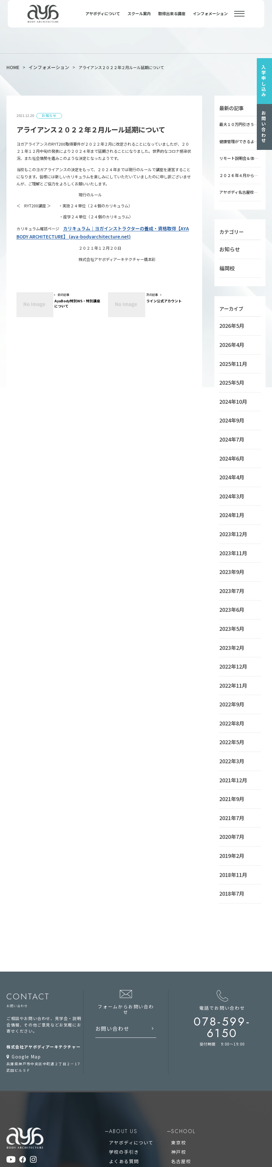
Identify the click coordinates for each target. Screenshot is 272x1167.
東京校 (171, 981)
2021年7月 (228, 680)
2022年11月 (230, 579)
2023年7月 (228, 506)
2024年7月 (228, 390)
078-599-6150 (230, 863)
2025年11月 (230, 332)
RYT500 (119, 1064)
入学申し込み (266, 79)
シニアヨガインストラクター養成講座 (199, 1080)
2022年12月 (230, 564)
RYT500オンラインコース (188, 1019)
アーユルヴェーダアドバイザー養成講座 (201, 1072)
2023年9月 (228, 492)
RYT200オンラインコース (188, 1027)
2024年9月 (228, 375)
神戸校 (171, 988)
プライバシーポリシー (26, 1029)
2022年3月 (228, 637)
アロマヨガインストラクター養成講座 (199, 1095)
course (174, 1047)
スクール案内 (139, 19)
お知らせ (227, 234)
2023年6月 (228, 521)
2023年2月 (228, 550)
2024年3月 (228, 433)
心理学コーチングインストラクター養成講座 (205, 1118)
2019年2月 (228, 710)
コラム (118, 1019)
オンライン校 (177, 1011)
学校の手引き (124, 988)
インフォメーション (210, 19)
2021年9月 (228, 666)
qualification (130, 1047)
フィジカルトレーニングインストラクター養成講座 (211, 1087)
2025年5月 (228, 346)
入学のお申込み (126, 1004)
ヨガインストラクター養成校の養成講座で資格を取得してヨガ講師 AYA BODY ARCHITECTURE (123, 1151)
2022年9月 (228, 593)
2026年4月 (228, 317)
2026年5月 (228, 303)
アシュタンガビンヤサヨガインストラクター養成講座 (213, 1102)
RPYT (117, 1102)
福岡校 (225, 249)
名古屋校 (173, 996)
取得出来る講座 (171, 19)
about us (123, 971)
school (174, 971)
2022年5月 (228, 622)
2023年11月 (230, 477)
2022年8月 (228, 608)
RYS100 (119, 1080)
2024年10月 (230, 361)
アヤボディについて (102, 19)
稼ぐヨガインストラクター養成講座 (197, 1057)
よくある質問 (124, 996)
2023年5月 (228, 535)
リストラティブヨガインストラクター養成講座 (207, 1110)
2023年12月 (230, 462)
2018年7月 (228, 739)
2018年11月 (230, 724)
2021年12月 (230, 651)
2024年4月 (228, 419)
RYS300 (119, 1087)
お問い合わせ (266, 124)
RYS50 (118, 1072)
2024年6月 (228, 404)
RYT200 (119, 1057)
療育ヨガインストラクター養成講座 (197, 1064)
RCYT (117, 1095)
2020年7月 (228, 695)
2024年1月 (228, 448)
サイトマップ (18, 1021)
